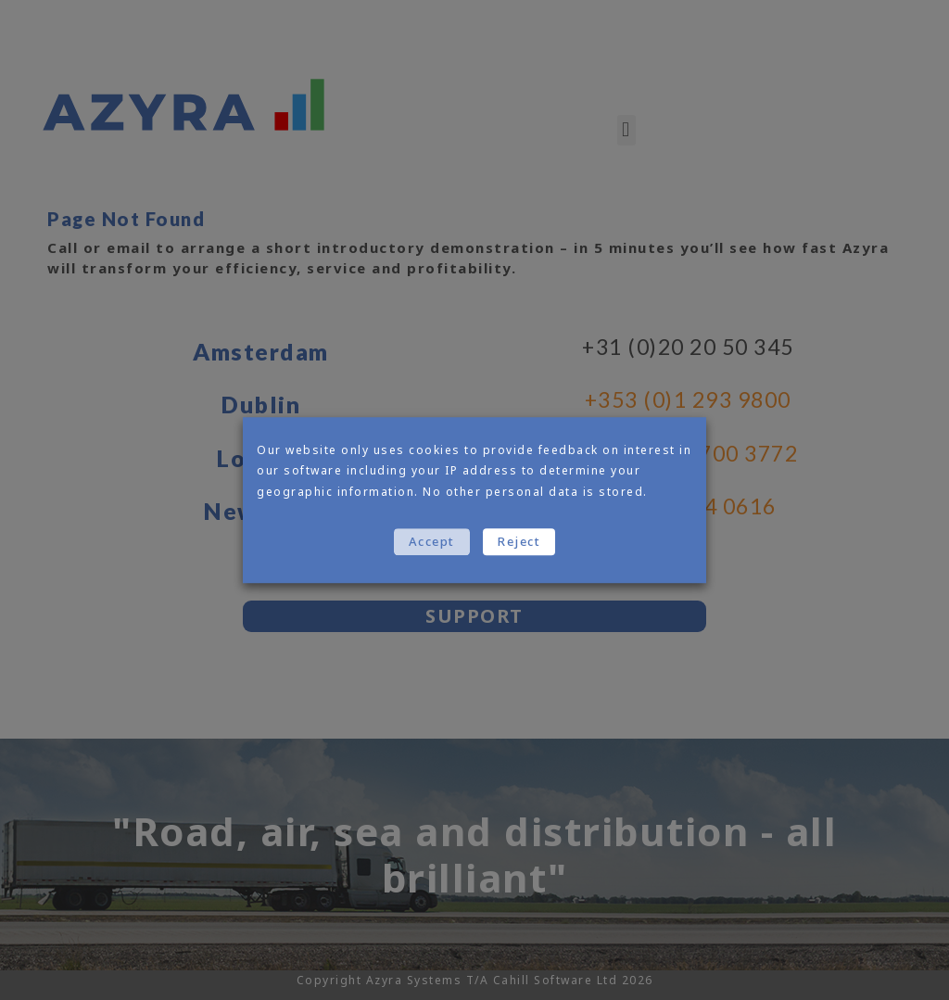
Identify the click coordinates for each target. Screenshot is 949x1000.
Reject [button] (519, 541)
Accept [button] (432, 541)
